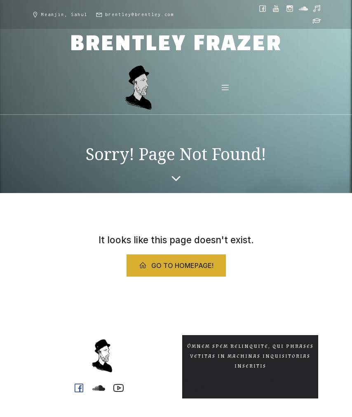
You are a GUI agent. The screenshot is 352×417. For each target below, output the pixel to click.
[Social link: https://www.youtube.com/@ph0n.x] (277, 8)
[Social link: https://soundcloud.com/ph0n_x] (304, 8)
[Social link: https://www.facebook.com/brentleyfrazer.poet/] (263, 8)
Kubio (252, 387)
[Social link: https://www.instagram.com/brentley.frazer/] (290, 8)
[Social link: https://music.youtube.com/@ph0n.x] (317, 8)
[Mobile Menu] (225, 87)
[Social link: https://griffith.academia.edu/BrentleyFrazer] (317, 20)
